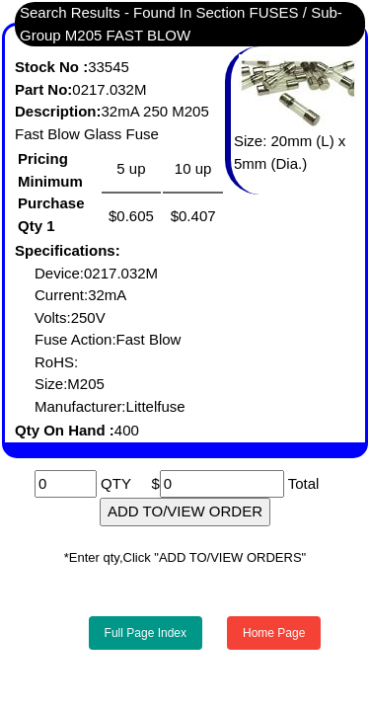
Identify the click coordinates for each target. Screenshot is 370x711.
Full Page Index (145, 633)
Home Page (274, 633)
